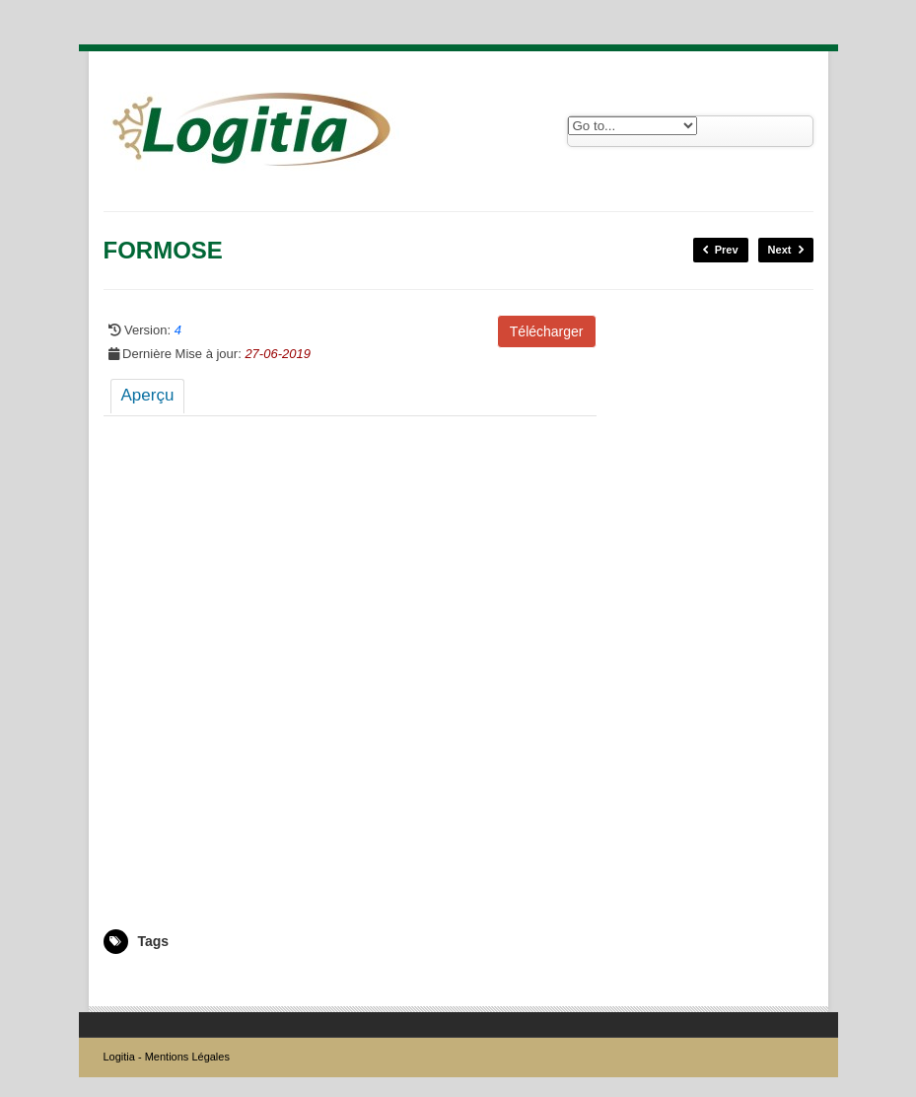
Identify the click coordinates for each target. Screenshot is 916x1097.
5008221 (127, 982)
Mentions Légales (187, 1056)
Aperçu (148, 395)
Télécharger (547, 331)
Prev (721, 250)
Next (786, 250)
